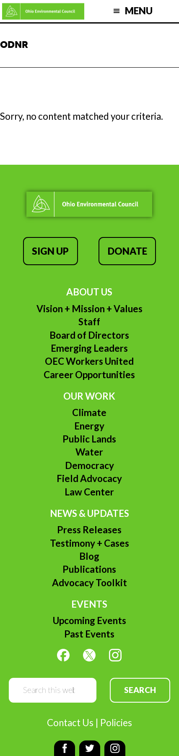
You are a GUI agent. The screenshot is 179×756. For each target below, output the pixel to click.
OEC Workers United (89, 361)
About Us (89, 292)
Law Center (89, 492)
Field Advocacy (89, 478)
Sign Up (50, 251)
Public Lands (89, 439)
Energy (89, 426)
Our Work (89, 396)
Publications (89, 569)
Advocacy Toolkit (89, 582)
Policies (116, 722)
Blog (89, 556)
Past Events (89, 634)
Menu (139, 10)
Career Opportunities (89, 374)
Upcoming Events (89, 620)
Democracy (89, 465)
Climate (89, 412)
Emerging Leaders (89, 348)
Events (89, 604)
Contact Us (70, 722)
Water (89, 452)
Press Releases (89, 529)
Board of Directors (89, 335)
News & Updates (89, 513)
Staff (89, 321)
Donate (127, 251)
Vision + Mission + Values (89, 308)
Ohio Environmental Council (43, 11)
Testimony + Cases (89, 543)
